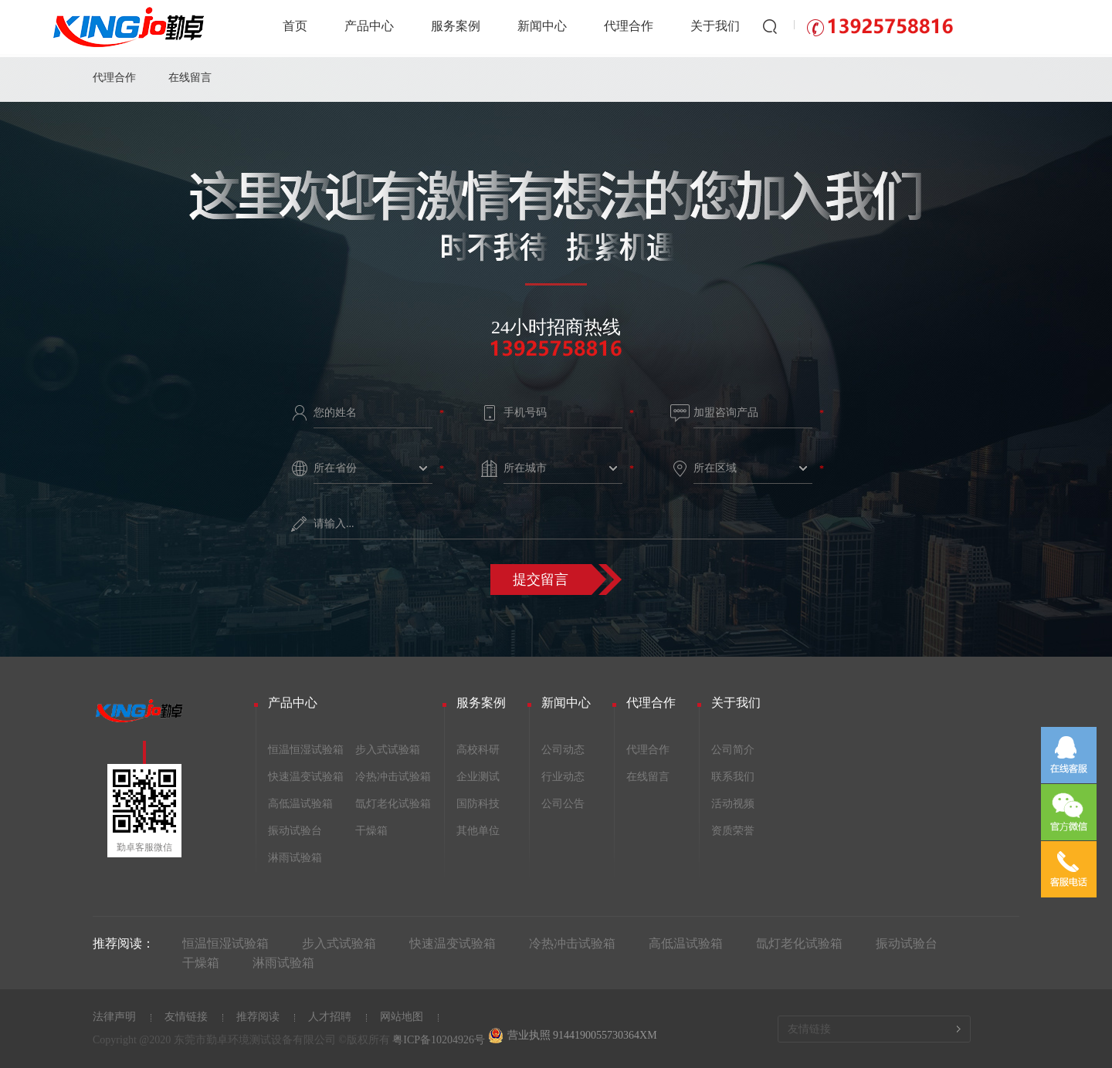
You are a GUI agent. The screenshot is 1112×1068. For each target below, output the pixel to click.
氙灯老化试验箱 (393, 803)
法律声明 (114, 1016)
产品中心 (369, 25)
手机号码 (525, 412)
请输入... (334, 523)
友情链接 (186, 1016)
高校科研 (478, 749)
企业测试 (478, 776)
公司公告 (563, 803)
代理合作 (628, 25)
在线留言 (190, 77)
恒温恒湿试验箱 (306, 749)
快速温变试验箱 (306, 776)
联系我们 (732, 776)
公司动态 (563, 749)
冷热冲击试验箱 (393, 776)
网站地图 (401, 1016)
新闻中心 (542, 25)
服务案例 (455, 25)
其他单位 (478, 830)
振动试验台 (295, 830)
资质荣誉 (732, 830)
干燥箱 (371, 830)
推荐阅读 (258, 1016)
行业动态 (563, 776)
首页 (295, 25)
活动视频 (732, 803)
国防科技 (478, 803)
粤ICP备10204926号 (438, 1040)
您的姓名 (335, 412)
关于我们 (715, 25)
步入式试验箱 (387, 749)
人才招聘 (329, 1016)
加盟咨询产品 (725, 412)
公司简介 (732, 749)
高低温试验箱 (300, 803)
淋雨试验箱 (295, 858)
